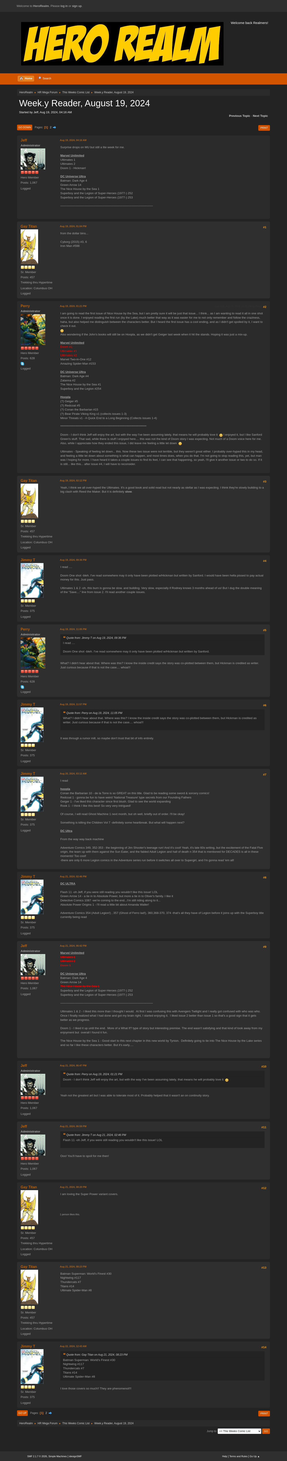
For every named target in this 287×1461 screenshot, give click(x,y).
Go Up (22, 1413)
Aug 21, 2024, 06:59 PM (73, 1126)
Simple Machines (57, 1456)
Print (264, 127)
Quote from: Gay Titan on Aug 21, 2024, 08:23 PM (97, 1354)
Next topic (260, 115)
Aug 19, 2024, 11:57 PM (73, 704)
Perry (25, 306)
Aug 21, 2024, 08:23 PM (73, 1266)
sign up (77, 6)
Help (224, 1456)
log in (64, 6)
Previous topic (239, 115)
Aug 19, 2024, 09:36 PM (73, 560)
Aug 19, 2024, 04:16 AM (73, 140)
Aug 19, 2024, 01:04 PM (73, 226)
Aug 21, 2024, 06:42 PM (73, 945)
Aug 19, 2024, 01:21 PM (73, 306)
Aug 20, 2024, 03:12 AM (73, 773)
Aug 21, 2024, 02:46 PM (73, 876)
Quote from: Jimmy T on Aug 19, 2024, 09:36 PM (96, 637)
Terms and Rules (238, 1456)
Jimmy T (28, 560)
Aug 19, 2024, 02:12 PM (73, 480)
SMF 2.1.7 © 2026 (37, 1456)
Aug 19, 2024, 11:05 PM (73, 629)
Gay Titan (29, 226)
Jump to (211, 1431)
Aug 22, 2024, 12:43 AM (73, 1346)
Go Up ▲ (255, 1456)
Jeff (24, 140)
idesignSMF (75, 1456)
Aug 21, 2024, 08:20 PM (73, 1187)
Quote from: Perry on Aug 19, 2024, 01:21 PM (94, 1074)
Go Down (24, 127)
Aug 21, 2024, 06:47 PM (73, 1065)
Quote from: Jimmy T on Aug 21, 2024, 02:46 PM (96, 1135)
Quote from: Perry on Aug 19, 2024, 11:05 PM (94, 713)
